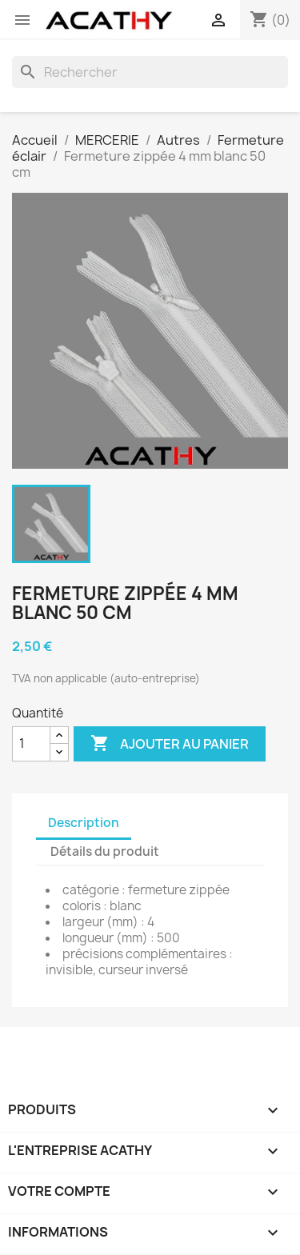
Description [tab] (83, 822)
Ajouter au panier (169, 743)
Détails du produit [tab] (104, 851)
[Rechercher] (150, 72)
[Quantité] (31, 743)
